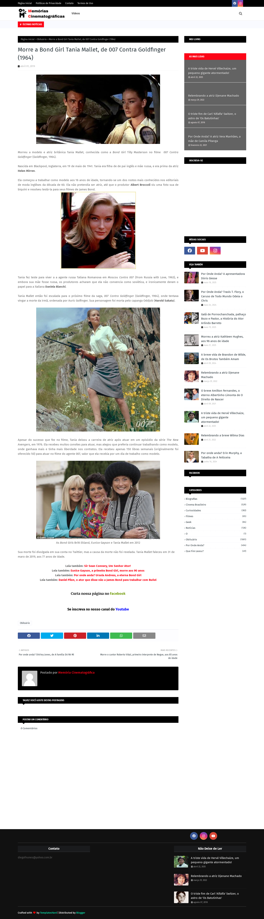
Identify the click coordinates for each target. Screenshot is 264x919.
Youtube (122, 609)
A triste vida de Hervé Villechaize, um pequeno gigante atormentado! (212, 71)
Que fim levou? (216, 551)
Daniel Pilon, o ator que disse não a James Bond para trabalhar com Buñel (107, 580)
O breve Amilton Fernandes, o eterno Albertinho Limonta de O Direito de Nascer (222, 395)
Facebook (117, 593)
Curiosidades (216, 510)
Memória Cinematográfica (76, 672)
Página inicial (28, 39)
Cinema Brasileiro (216, 504)
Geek (216, 522)
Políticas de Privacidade (48, 3)
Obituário (42, 39)
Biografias (216, 498)
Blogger (80, 912)
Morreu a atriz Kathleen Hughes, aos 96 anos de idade (222, 339)
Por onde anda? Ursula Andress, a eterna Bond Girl (107, 575)
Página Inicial (25, 3)
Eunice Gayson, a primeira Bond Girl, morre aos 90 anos (107, 570)
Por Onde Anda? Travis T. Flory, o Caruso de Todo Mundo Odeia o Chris (222, 296)
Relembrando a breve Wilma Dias (222, 435)
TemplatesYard (48, 912)
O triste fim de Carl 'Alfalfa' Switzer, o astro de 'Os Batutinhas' (212, 116)
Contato (69, 3)
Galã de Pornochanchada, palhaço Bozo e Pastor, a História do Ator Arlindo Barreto (223, 319)
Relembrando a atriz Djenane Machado (213, 95)
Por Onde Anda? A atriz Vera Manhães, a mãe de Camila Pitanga (214, 139)
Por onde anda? (216, 545)
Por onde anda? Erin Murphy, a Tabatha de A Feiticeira (221, 455)
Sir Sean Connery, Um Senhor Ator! (107, 566)
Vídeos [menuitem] (76, 13)
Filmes (216, 516)
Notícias (216, 527)
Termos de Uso (85, 3)
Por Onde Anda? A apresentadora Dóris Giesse (223, 276)
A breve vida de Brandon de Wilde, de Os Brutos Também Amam (223, 357)
